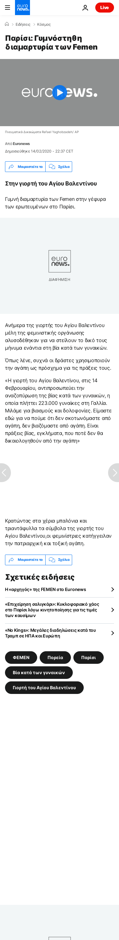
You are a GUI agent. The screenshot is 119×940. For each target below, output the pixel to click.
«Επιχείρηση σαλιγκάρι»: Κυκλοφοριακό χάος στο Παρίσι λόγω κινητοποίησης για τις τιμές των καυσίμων (52, 609)
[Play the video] (59, 92)
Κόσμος (44, 24)
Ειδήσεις (23, 24)
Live (104, 7)
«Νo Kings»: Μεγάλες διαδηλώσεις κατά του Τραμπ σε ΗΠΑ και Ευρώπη (50, 632)
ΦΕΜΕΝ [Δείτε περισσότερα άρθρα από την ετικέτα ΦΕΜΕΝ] (21, 657)
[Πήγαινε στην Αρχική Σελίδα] (22, 7)
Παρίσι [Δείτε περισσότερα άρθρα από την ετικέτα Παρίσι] (88, 657)
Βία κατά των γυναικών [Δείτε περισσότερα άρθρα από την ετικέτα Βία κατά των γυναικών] (39, 672)
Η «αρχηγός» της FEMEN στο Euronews (45, 589)
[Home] (7, 24)
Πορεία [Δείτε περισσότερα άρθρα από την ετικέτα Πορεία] (55, 657)
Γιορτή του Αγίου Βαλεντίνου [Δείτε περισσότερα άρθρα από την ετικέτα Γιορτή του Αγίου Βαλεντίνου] (44, 687)
